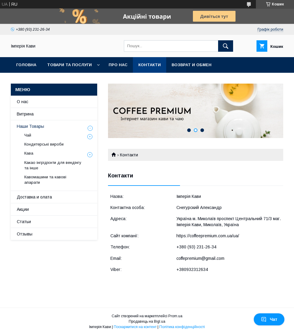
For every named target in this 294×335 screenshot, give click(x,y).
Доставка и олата (34, 197)
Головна (26, 65)
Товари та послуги (69, 65)
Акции (23, 209)
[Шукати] (225, 46)
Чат (269, 319)
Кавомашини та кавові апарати (45, 180)
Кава (28, 153)
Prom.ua (175, 316)
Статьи (24, 221)
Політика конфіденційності (182, 327)
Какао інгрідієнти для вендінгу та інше (52, 165)
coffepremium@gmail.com (200, 258)
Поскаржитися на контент (135, 327)
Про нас (118, 65)
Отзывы (24, 234)
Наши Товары (30, 126)
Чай (27, 135)
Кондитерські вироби (44, 144)
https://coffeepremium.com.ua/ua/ (207, 235)
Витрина (25, 114)
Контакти (149, 65)
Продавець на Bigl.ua (147, 321)
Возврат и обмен (192, 65)
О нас (22, 101)
